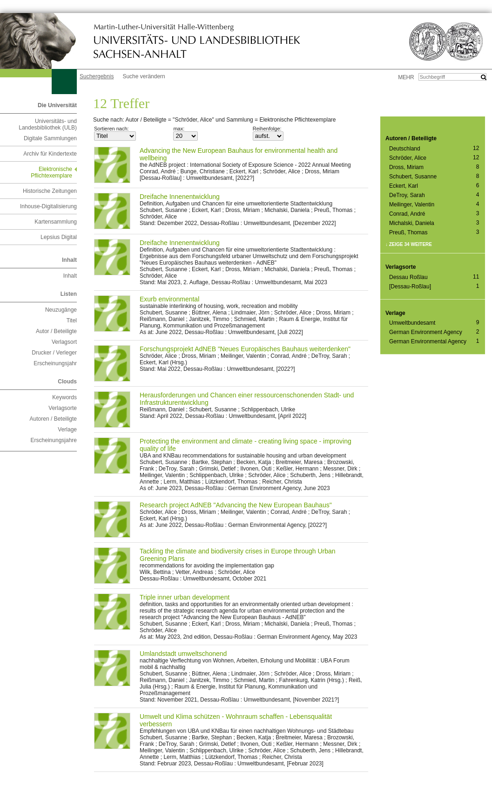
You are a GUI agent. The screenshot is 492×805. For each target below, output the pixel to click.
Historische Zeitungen (50, 191)
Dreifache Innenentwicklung (180, 196)
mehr (406, 77)
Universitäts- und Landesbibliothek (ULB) (48, 124)
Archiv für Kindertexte (50, 153)
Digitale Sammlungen (50, 138)
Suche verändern (143, 76)
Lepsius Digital (58, 237)
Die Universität (57, 105)
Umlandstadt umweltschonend (183, 653)
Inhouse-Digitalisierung (48, 206)
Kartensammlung (55, 221)
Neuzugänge (61, 310)
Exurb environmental (169, 299)
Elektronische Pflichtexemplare (51, 172)
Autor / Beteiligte (56, 331)
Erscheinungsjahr (55, 363)
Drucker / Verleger (54, 352)
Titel (72, 320)
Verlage (67, 429)
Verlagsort (64, 342)
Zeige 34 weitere (410, 244)
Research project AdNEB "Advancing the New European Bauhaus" (236, 505)
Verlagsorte (62, 408)
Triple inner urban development (184, 597)
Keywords (64, 397)
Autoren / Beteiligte (53, 419)
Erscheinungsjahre (54, 440)
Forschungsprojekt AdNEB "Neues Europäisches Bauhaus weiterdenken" (245, 349)
